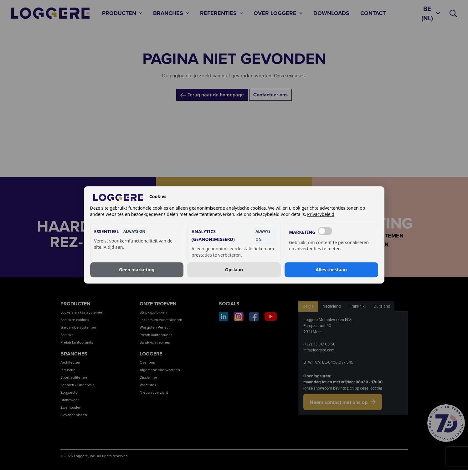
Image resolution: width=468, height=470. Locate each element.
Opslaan (234, 270)
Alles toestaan (331, 270)
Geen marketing (136, 270)
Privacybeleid (320, 214)
